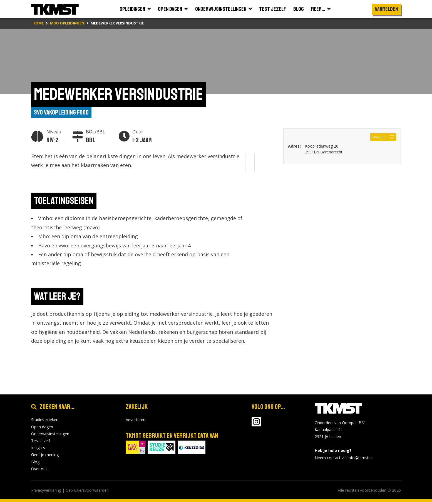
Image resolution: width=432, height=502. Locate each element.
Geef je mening (45, 454)
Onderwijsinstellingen (50, 433)
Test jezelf (40, 440)
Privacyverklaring (46, 490)
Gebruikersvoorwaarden (87, 490)
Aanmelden (386, 9)
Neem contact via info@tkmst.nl (344, 457)
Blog (35, 461)
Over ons (39, 468)
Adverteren (135, 419)
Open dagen (42, 426)
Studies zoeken (44, 419)
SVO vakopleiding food (61, 112)
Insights (38, 447)
